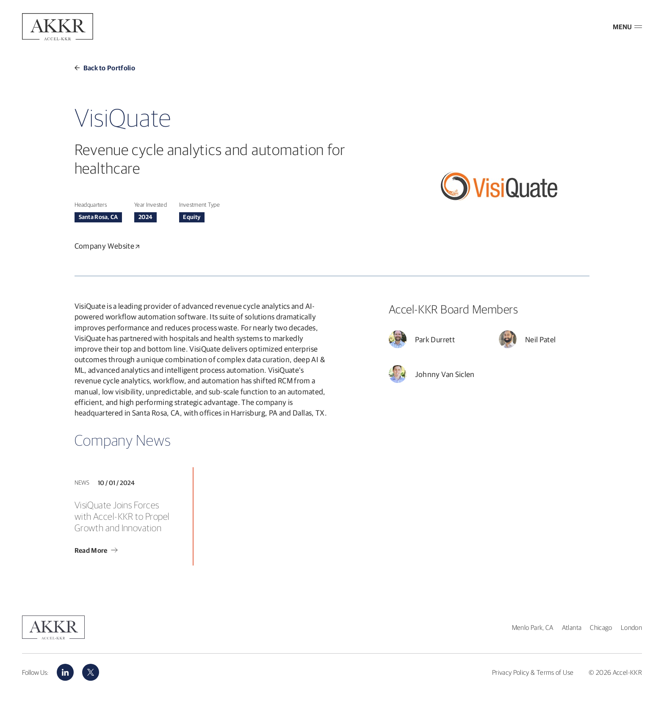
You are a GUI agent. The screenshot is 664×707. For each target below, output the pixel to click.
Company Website (107, 245)
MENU (627, 26)
